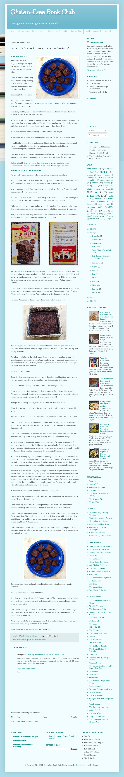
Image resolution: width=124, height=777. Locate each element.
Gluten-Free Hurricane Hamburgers (97, 528)
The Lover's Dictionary (98, 568)
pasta (100, 204)
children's (90, 177)
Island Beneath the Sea (97, 590)
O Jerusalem (94, 678)
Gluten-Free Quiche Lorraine (100, 536)
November (96, 240)
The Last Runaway (96, 559)
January (95, 293)
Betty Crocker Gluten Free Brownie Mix (101, 257)
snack (109, 214)
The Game (93, 624)
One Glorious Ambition (98, 565)
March (94, 285)
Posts (92, 131)
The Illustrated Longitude (98, 707)
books (103, 171)
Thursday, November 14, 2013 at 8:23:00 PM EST (45, 655)
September (96, 263)
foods (24, 640)
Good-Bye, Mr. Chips (97, 487)
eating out (92, 185)
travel (103, 216)
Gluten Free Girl (20, 740)
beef (92, 172)
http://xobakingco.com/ (26, 669)
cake (99, 175)
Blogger (95, 765)
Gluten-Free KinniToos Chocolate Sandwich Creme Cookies (106, 428)
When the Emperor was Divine (100, 689)
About (108, 31)
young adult (105, 219)
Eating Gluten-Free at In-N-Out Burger (106, 337)
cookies (92, 180)
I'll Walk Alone (95, 692)
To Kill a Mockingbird (97, 606)
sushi (96, 216)
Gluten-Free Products (57, 31)
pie (108, 204)
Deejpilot (79, 765)
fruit (109, 192)
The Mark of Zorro (96, 587)
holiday (110, 199)
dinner (95, 182)
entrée (105, 185)
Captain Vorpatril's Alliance (99, 571)
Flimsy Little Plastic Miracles (100, 553)
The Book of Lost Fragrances (100, 578)
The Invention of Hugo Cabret (106, 380)
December (96, 236)
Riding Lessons (95, 686)
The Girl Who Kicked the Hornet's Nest (98, 721)
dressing (107, 183)
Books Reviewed (93, 31)
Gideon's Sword (95, 663)
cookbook (110, 177)
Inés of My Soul (95, 643)
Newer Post (15, 717)
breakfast (90, 175)
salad (96, 211)
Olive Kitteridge (95, 627)
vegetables (93, 219)
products (38, 640)
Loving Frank (94, 671)
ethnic (89, 189)
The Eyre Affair (95, 713)
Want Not (103, 358)
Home (11, 31)
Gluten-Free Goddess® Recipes (25, 736)
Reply (19, 672)
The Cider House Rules (98, 633)
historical (98, 199)
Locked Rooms (95, 581)
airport (104, 169)
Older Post (75, 717)
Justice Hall (93, 654)
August (95, 267)
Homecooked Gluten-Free (30, 31)
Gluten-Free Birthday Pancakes (101, 518)
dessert (19, 640)
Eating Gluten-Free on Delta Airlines (105, 404)
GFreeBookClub (24, 636)
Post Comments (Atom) (29, 721)
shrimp (101, 214)
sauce (105, 211)
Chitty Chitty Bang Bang (98, 562)
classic (100, 177)
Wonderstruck (94, 704)
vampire (111, 216)
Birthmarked (94, 621)
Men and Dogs (94, 502)
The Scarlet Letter (96, 695)
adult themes (92, 169)
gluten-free (30, 640)
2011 (92, 301)
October (95, 244)
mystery (102, 201)
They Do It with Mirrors (98, 716)
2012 (92, 297)
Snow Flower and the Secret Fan (101, 546)
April (94, 281)
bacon (111, 169)
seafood (92, 214)
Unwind (92, 637)
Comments (94, 135)
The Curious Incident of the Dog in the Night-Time (101, 667)
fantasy (98, 189)
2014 (92, 229)
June (94, 274)
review (44, 640)
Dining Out (76, 31)
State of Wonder (95, 710)
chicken (107, 175)
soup (88, 216)
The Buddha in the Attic (98, 646)
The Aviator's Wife (96, 499)
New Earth (96, 247)
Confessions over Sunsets (98, 521)
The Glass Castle (95, 630)
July (94, 270)
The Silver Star (95, 491)
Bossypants (93, 674)
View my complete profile (96, 70)
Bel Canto (93, 584)
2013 (92, 233)
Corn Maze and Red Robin (99, 524)
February (95, 289)
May (94, 278)
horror (93, 201)
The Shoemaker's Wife (97, 609)
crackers (102, 180)
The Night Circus (95, 640)
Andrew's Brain (95, 484)
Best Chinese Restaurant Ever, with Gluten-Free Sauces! (106, 315)
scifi (112, 211)
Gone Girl (93, 575)
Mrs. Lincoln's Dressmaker (99, 550)
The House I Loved (96, 618)
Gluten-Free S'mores (97, 533)
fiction (109, 188)
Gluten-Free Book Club (43, 12)
